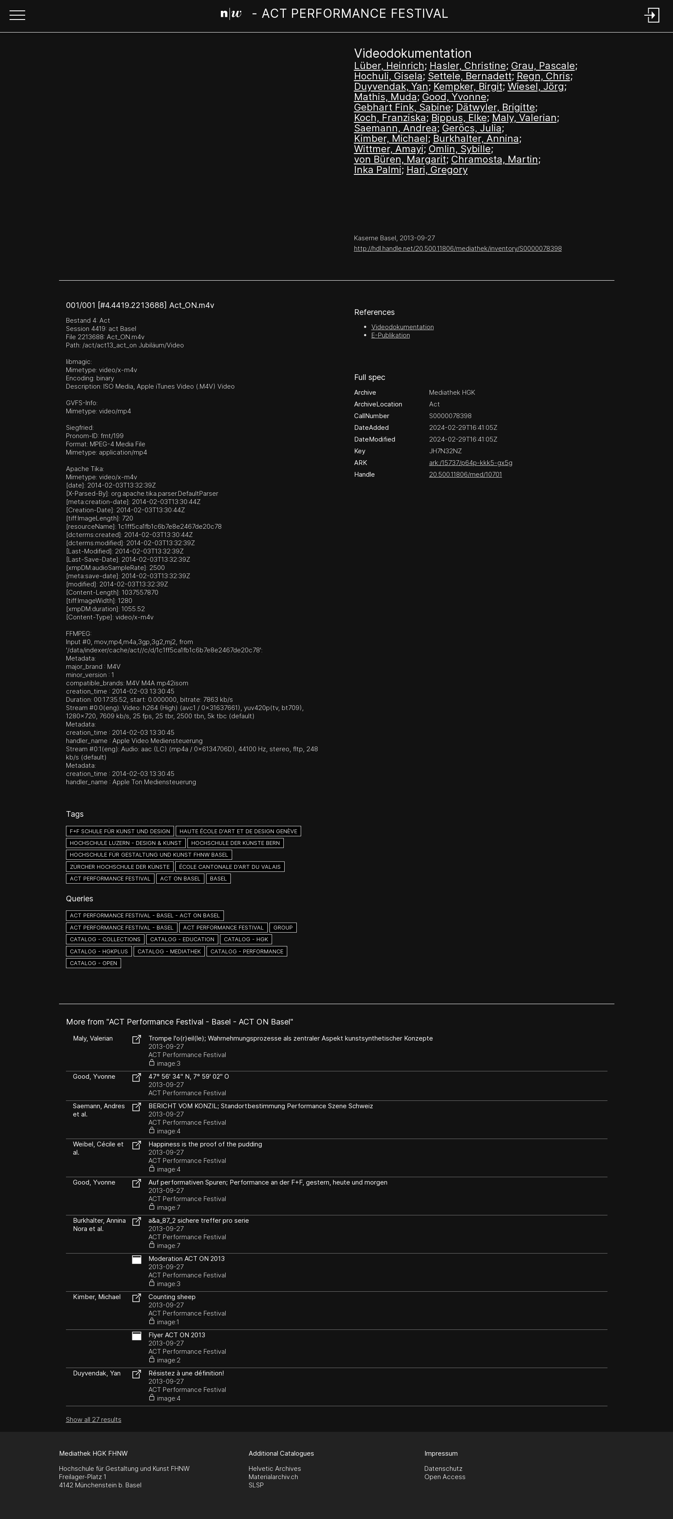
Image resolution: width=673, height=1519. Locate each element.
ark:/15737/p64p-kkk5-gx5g (470, 462)
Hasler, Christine (468, 65)
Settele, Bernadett (470, 76)
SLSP (256, 1485)
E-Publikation (390, 335)
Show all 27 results (93, 1419)
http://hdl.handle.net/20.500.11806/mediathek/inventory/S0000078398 (458, 248)
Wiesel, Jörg (536, 86)
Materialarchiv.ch (273, 1477)
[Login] (652, 23)
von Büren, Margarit (400, 159)
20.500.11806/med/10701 (465, 474)
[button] (17, 16)
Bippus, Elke (459, 117)
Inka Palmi (377, 169)
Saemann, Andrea (395, 128)
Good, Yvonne (454, 96)
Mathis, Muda (385, 96)
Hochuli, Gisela (388, 76)
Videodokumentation (402, 327)
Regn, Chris (543, 76)
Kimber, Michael (391, 138)
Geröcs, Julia (472, 128)
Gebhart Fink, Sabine (402, 107)
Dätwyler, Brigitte (495, 107)
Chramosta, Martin (494, 159)
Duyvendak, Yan (391, 86)
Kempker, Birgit (467, 86)
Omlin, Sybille (460, 148)
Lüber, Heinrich (389, 65)
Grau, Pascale (543, 65)
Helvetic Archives (275, 1468)
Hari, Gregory (437, 169)
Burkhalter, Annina (476, 138)
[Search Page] (335, 15)
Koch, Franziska (390, 117)
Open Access (445, 1477)
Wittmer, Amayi (388, 148)
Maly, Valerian (524, 117)
